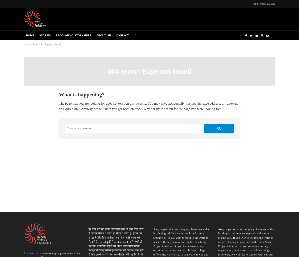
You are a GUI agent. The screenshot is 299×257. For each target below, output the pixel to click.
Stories (45, 35)
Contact (122, 35)
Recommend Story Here (73, 35)
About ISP (103, 35)
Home (30, 35)
